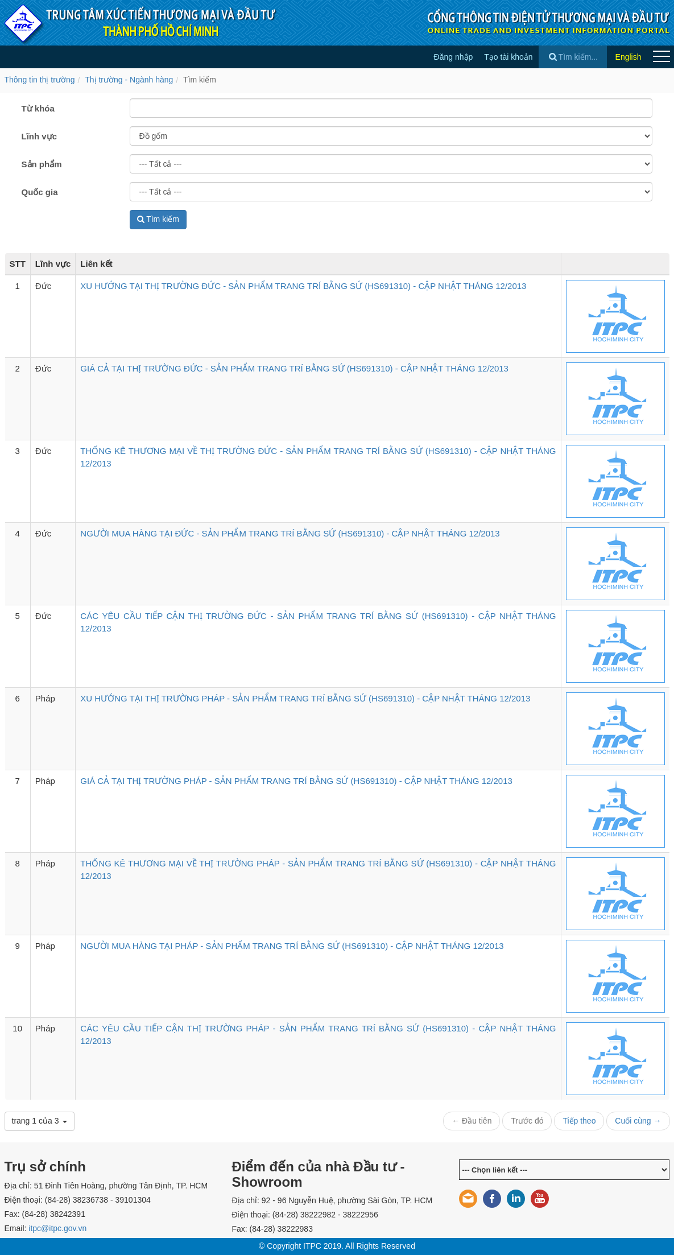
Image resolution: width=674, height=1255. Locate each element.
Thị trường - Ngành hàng (129, 79)
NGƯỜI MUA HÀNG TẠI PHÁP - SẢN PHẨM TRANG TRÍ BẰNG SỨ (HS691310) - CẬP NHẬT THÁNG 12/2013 (291, 946)
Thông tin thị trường (40, 79)
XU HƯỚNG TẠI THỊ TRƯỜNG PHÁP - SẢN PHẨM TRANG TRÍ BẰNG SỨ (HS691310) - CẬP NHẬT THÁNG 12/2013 (305, 698)
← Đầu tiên (471, 1120)
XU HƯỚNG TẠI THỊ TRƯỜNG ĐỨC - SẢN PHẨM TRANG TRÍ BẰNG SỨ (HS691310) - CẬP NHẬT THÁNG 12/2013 (303, 286)
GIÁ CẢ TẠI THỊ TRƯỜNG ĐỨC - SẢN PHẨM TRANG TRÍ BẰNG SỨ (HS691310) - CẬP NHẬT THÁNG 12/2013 (294, 368)
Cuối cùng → (638, 1120)
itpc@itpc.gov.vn (57, 1228)
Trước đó (527, 1120)
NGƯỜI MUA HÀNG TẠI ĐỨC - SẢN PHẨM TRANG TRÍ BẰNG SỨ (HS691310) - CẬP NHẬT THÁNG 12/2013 (289, 533)
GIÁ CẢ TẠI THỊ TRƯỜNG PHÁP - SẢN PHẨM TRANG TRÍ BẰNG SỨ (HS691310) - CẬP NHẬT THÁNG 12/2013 (296, 781)
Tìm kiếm (199, 79)
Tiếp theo (579, 1120)
